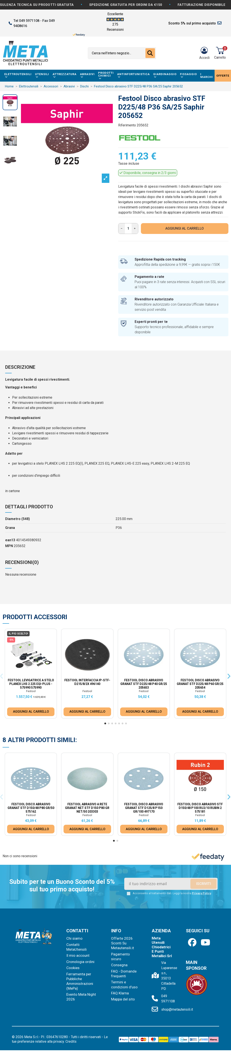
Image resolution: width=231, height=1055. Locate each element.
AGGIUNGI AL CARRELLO (184, 228)
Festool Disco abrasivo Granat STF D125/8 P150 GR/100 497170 (143, 807)
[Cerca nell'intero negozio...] (150, 53)
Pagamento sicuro (120, 956)
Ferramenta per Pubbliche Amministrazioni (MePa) (79, 981)
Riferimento (127, 125)
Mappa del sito (123, 999)
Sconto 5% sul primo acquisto (192, 23)
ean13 (10, 540)
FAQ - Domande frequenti (124, 973)
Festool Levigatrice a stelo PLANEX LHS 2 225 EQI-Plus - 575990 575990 (31, 683)
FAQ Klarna (120, 993)
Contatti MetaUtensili (76, 947)
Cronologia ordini (80, 962)
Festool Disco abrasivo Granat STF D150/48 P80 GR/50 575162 (31, 807)
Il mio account (77, 955)
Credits (70, 1041)
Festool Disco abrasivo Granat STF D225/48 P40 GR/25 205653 (143, 683)
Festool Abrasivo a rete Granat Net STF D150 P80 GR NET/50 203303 (87, 807)
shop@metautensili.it (177, 1009)
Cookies (73, 968)
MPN (9, 546)
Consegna (119, 965)
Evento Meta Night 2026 (81, 996)
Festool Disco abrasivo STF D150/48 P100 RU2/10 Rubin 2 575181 (200, 807)
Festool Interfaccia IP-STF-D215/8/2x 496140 (87, 682)
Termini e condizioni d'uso (124, 984)
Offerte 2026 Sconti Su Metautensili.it (122, 943)
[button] (105, 723)
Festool (31, 691)
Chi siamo (74, 938)
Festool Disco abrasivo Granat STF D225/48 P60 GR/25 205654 (200, 683)
